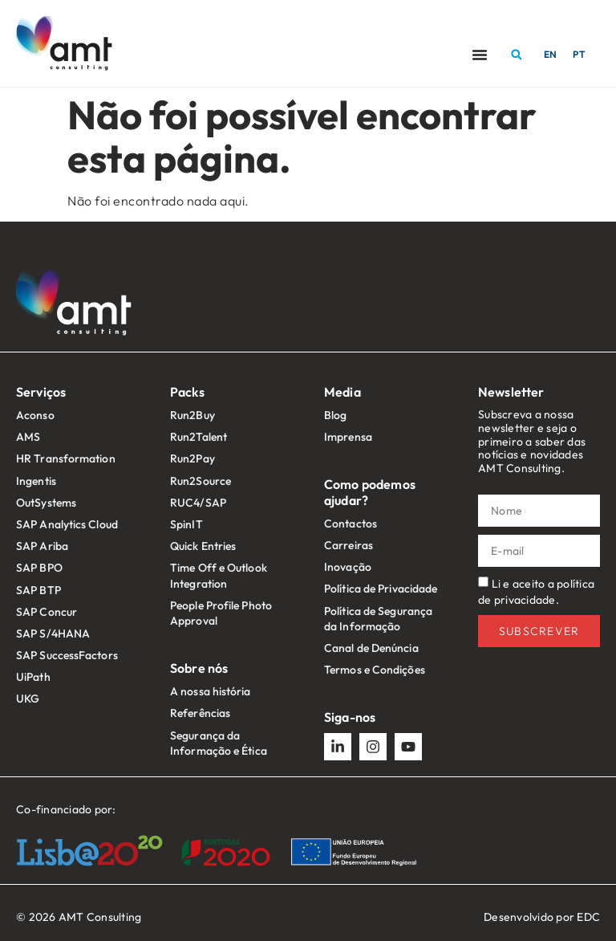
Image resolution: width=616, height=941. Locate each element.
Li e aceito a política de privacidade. (536, 591)
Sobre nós (199, 668)
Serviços (41, 392)
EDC (588, 917)
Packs (187, 392)
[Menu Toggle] (480, 55)
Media (342, 392)
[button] (516, 54)
